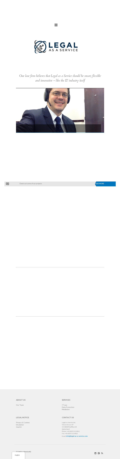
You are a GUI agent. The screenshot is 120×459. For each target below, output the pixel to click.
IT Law (64, 405)
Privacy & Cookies (23, 422)
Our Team (20, 405)
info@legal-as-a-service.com (77, 436)
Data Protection (68, 407)
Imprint (19, 427)
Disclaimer (20, 425)
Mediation (66, 409)
